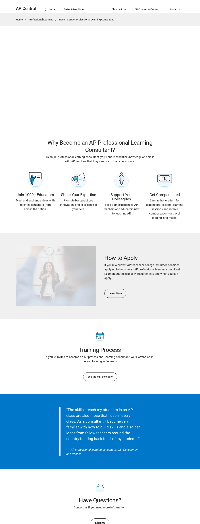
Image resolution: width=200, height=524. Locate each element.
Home (19, 19)
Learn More (115, 293)
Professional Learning (41, 19)
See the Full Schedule (100, 376)
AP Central (26, 8)
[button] (175, 6)
